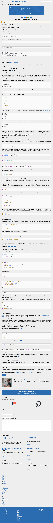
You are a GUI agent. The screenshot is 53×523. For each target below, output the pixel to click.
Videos (18, 515)
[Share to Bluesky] (25, 17)
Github (6, 510)
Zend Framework (5, 497)
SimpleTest (4, 483)
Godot (3, 486)
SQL (2, 499)
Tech (3, 502)
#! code (2, 1)
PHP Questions (5, 495)
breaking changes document (18, 372)
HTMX (28, 440)
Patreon (6, 513)
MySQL (4, 501)
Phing (3, 494)
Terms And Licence (19, 516)
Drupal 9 (4, 481)
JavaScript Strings (5, 488)
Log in (51, 3)
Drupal (3, 479)
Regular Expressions (5, 499)
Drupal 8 (4, 480)
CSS (2, 477)
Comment (3, 419)
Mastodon (6, 509)
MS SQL (4, 500)
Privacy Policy (19, 518)
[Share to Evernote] (28, 17)
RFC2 (12, 246)
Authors (18, 510)
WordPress (3, 504)
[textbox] (26, 426)
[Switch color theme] (34, 1)
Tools (19, 1)
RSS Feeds (18, 520)
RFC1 (9, 246)
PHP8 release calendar (31, 372)
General (3, 484)
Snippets (16, 1)
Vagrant (3, 503)
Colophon (18, 519)
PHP (8, 4)
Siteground (3, 59)
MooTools (4, 490)
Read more (28, 444)
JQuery (4, 489)
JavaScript (3, 487)
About (22, 1)
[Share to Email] (29, 17)
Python (3, 498)
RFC (13, 70)
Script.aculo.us (5, 491)
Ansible (3, 475)
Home (2, 4)
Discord (6, 512)
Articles (13, 1)
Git (2, 485)
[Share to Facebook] (22, 17)
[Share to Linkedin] (23, 17)
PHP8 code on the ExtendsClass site (14, 62)
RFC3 (15, 246)
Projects (18, 511)
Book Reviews (4, 476)
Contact (25, 1)
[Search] (51, 1)
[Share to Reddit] (26, 17)
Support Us (18, 512)
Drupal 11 (4, 482)
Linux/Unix (3, 492)
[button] (31, 17)
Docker (3, 478)
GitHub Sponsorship (38, 406)
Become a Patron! (14, 406)
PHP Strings (4, 496)
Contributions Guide (19, 517)
